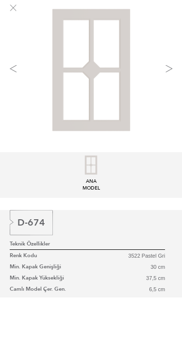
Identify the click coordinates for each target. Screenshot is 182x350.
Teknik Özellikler (30, 243)
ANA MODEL (91, 181)
